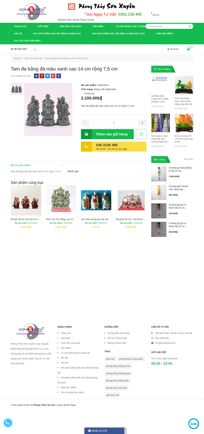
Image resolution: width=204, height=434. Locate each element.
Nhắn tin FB (97, 430)
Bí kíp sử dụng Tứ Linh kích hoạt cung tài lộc (184, 139)
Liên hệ (18, 33)
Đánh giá (89, 93)
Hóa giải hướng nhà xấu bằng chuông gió (57, 33)
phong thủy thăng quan (118, 396)
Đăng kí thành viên (117, 366)
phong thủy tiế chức (116, 411)
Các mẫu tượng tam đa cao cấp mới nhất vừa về (105, 245)
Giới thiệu (43, 26)
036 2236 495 (107, 145)
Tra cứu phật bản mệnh (27, 41)
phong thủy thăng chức (118, 389)
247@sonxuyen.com (165, 366)
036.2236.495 (162, 361)
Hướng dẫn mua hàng (118, 356)
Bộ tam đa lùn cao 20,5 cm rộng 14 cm (30, 245)
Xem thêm (188, 159)
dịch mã (110, 382)
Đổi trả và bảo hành (117, 361)
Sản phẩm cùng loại (27, 208)
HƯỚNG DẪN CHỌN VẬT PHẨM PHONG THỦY (159, 99)
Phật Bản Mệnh (165, 33)
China (18, 76)
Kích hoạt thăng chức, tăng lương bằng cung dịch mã (183, 101)
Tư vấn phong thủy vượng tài (133, 26)
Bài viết (64, 381)
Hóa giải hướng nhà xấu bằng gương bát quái (118, 33)
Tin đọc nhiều (162, 69)
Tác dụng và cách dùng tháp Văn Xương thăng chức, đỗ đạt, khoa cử (160, 139)
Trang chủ (20, 26)
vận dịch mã (112, 418)
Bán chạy (159, 159)
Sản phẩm (98, 26)
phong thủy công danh (131, 382)
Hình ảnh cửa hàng (70, 26)
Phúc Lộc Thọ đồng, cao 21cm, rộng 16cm (67, 245)
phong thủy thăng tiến (117, 404)
